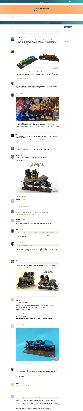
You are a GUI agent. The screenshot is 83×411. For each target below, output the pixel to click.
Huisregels (24, 1)
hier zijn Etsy (46, 190)
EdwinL (18, 364)
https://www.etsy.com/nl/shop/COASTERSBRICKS (33, 244)
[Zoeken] (55, 1)
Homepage (37, 404)
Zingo (18, 74)
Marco (19, 223)
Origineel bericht (67, 9)
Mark (18, 18)
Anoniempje (19, 190)
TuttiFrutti (18, 200)
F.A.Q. (21, 1)
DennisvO (18, 348)
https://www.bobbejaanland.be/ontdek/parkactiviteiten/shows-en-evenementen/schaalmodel (34, 297)
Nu (64, 28)
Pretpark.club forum (15, 1)
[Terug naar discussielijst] (1, 1)
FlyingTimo (19, 180)
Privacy (47, 404)
